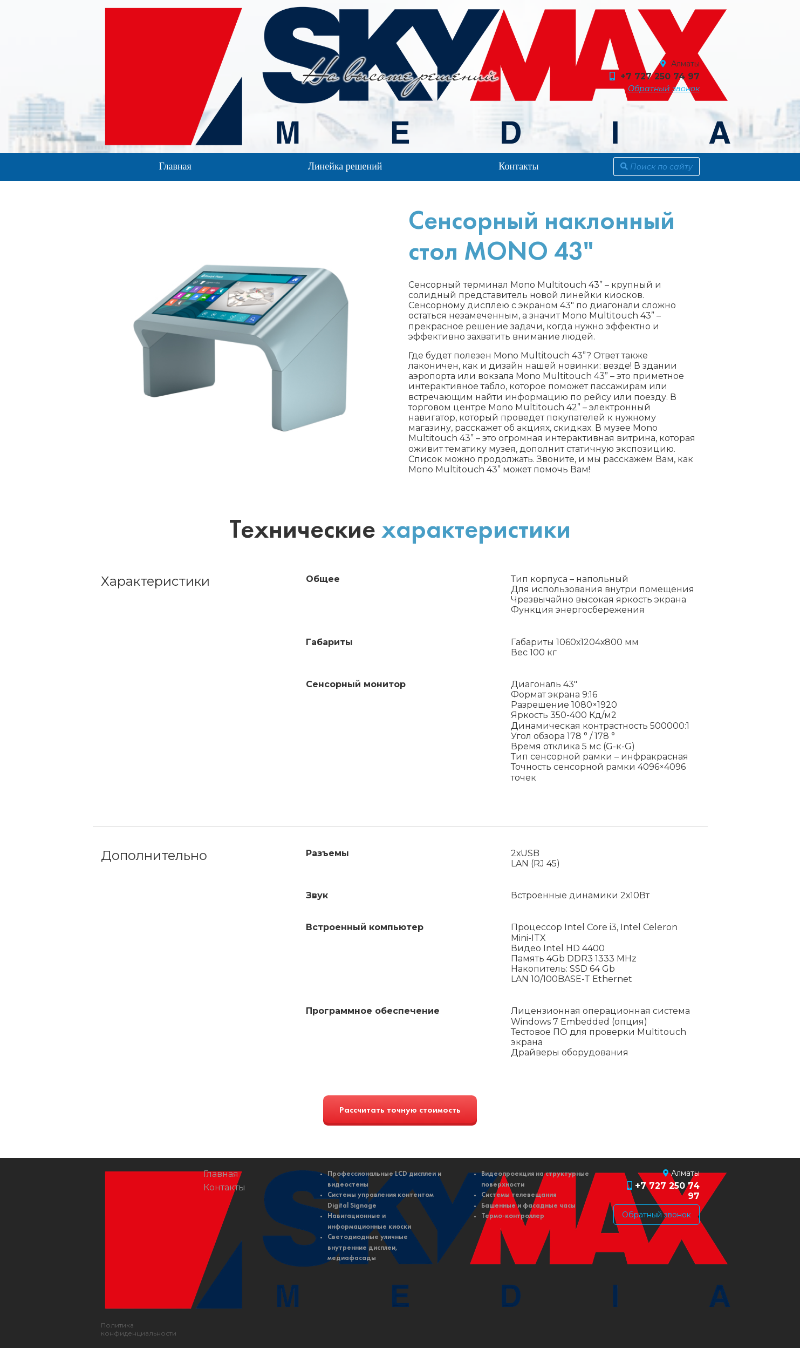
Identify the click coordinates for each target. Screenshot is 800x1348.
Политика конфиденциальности (138, 1329)
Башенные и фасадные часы (528, 1205)
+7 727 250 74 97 (660, 76)
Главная (175, 166)
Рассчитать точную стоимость (400, 1110)
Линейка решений (345, 166)
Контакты (518, 166)
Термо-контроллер (512, 1216)
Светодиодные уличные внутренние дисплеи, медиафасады (367, 1248)
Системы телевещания (518, 1194)
